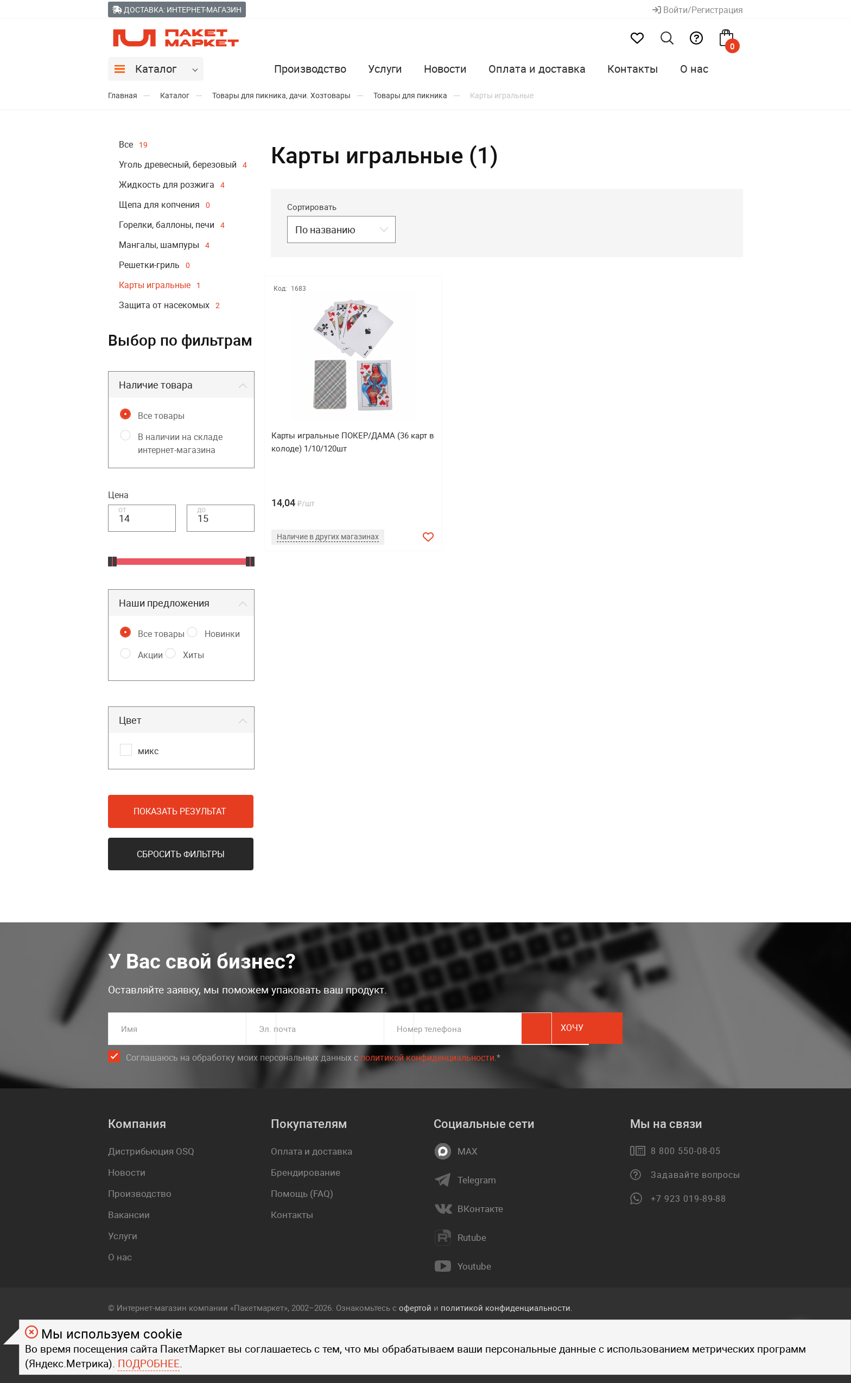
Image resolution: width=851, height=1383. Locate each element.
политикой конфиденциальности (427, 1057)
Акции (150, 655)
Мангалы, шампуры (164, 245)
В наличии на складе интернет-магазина (180, 443)
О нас (694, 68)
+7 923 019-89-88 (688, 1198)
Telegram (477, 1180)
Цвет (130, 719)
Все (133, 144)
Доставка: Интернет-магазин (177, 9)
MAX (468, 1151)
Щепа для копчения (164, 205)
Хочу (694, 1029)
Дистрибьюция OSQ (151, 1151)
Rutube (472, 1238)
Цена (118, 494)
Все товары (161, 416)
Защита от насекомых (169, 305)
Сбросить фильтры (181, 854)
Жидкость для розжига (172, 184)
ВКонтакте (480, 1209)
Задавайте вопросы (695, 1174)
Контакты (632, 68)
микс (148, 751)
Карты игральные (160, 285)
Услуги (385, 68)
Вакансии (129, 1214)
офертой (415, 1307)
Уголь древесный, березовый (183, 164)
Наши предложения (164, 602)
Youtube (474, 1266)
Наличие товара (156, 384)
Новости (445, 68)
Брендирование (305, 1172)
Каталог (155, 68)
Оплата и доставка (537, 68)
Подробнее (149, 1363)
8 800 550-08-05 (686, 1150)
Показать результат (180, 811)
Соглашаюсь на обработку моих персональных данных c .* (313, 1057)
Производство (310, 68)
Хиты (193, 655)
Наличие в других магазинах (331, 536)
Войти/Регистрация (697, 9)
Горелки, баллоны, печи (172, 225)
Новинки (222, 634)
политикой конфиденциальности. (507, 1307)
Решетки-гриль (154, 265)
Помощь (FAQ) (302, 1193)
